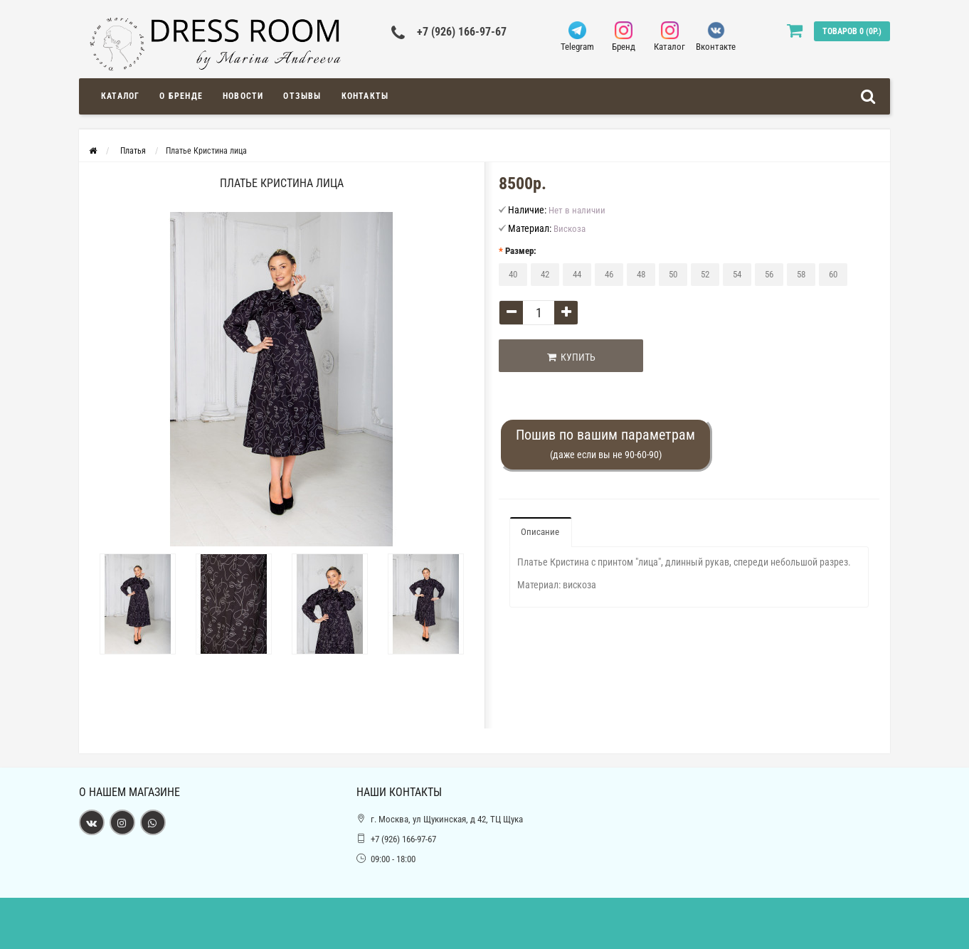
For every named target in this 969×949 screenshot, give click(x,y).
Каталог (670, 36)
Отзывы (302, 96)
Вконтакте (716, 36)
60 (833, 274)
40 (513, 274)
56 (769, 274)
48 (641, 274)
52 (705, 274)
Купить (571, 357)
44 (577, 274)
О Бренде (181, 96)
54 (737, 274)
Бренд (623, 36)
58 (801, 274)
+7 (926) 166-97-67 (462, 31)
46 (609, 274)
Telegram (577, 36)
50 (673, 274)
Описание (540, 531)
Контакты (365, 96)
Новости (243, 96)
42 (545, 274)
